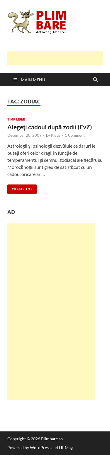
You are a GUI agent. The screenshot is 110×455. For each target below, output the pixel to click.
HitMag (66, 447)
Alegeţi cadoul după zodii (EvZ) (49, 127)
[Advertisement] (58, 58)
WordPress (40, 447)
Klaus (55, 135)
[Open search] (95, 80)
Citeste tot (19, 187)
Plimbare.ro (52, 438)
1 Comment (75, 135)
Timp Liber (16, 119)
